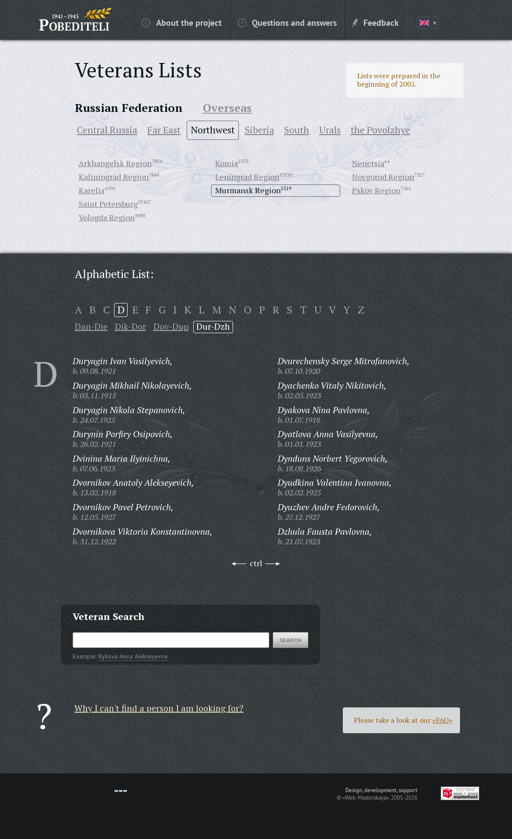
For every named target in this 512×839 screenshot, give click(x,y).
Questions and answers (287, 22)
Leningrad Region (247, 176)
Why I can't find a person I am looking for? (159, 708)
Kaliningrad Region (114, 176)
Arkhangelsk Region (115, 163)
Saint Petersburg (108, 203)
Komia (226, 163)
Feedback (375, 22)
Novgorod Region (383, 176)
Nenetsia (368, 163)
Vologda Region (107, 217)
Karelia (91, 190)
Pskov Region (376, 190)
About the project (182, 22)
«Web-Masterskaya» (365, 797)
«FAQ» (442, 720)
